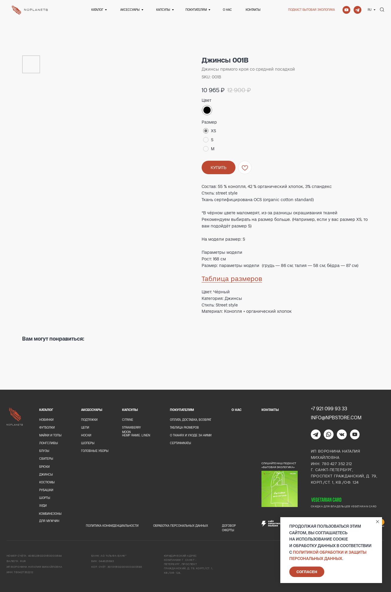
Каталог (97, 9)
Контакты (253, 9)
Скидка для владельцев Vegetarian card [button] (344, 506)
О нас (227, 9)
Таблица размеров (232, 278)
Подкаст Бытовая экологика (311, 9)
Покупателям (196, 9)
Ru (370, 9)
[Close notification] (378, 522)
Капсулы (163, 9)
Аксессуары (130, 9)
